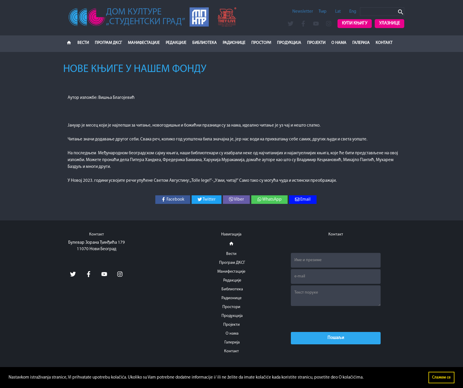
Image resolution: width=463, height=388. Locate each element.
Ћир (323, 11)
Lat (338, 11)
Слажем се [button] (441, 377)
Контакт (384, 43)
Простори (261, 43)
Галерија (361, 43)
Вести (83, 43)
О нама (338, 43)
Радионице (234, 43)
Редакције (176, 43)
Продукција (289, 43)
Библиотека (204, 43)
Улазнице (389, 23)
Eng (352, 11)
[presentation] (336, 318)
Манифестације (144, 43)
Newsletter (302, 11)
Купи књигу (354, 23)
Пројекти (316, 43)
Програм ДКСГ (108, 43)
